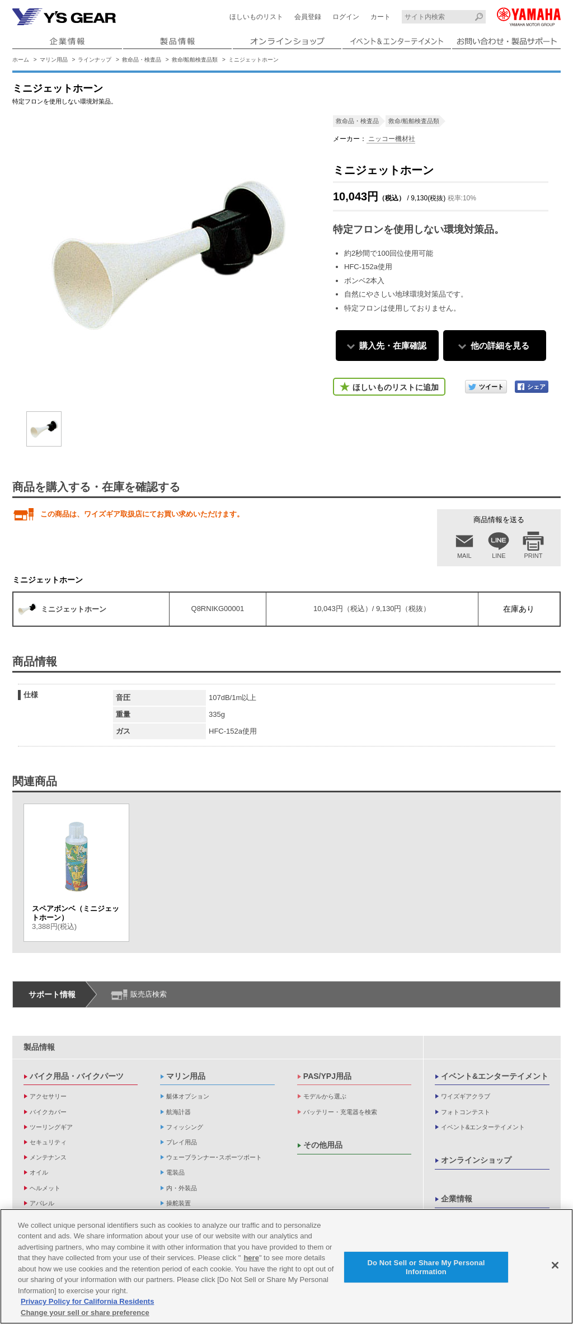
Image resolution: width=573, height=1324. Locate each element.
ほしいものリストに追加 (396, 387)
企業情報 (456, 1198)
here (251, 1261)
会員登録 (307, 17)
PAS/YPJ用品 (327, 1076)
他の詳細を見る (500, 345)
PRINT (533, 555)
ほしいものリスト (256, 17)
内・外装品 (181, 1188)
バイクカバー (48, 1112)
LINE (498, 555)
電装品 (175, 1172)
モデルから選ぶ (324, 1096)
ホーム (20, 60)
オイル (39, 1172)
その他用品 (322, 1144)
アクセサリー (48, 1096)
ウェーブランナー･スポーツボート (214, 1157)
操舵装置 (178, 1203)
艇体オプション (187, 1096)
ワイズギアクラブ (465, 1096)
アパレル (42, 1203)
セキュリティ (48, 1142)
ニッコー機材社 (391, 139)
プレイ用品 (181, 1142)
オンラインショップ (476, 1160)
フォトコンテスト (465, 1112)
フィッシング (184, 1127)
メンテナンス (48, 1157)
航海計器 (178, 1112)
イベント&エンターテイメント (494, 1076)
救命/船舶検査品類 (195, 60)
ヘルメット (45, 1188)
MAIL (464, 555)
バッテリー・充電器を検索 (340, 1112)
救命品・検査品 (141, 60)
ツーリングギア (51, 1127)
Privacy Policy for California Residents (87, 1304)
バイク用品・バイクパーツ (77, 1076)
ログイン (345, 17)
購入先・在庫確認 (392, 345)
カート (380, 17)
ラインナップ (94, 60)
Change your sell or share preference (85, 1316)
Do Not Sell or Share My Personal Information (426, 1270)
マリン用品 (54, 60)
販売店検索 (148, 994)
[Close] (555, 1268)
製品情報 (39, 1047)
